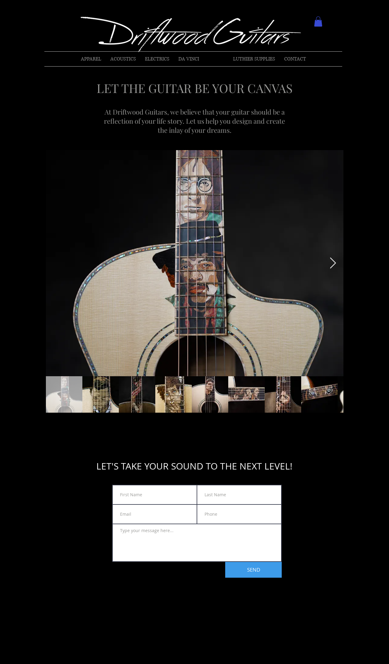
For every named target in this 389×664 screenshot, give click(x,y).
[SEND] (253, 570)
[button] (318, 21)
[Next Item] (332, 263)
